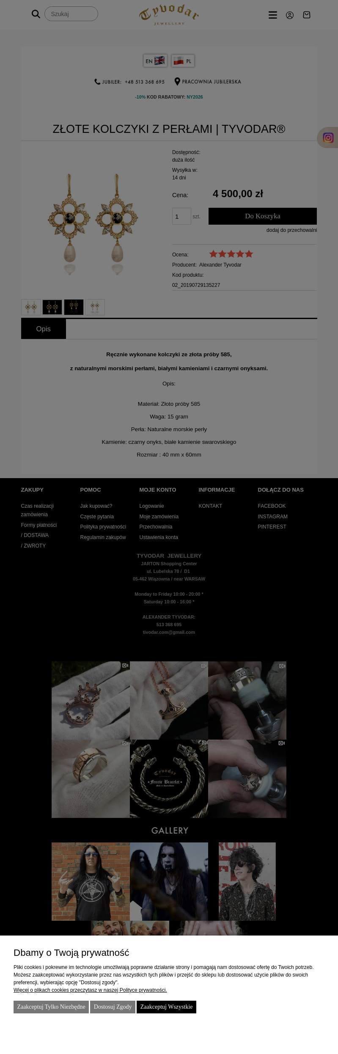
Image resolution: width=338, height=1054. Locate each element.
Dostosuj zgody (113, 1007)
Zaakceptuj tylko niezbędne (51, 1007)
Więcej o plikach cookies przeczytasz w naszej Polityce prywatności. (90, 990)
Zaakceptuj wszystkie (166, 1007)
